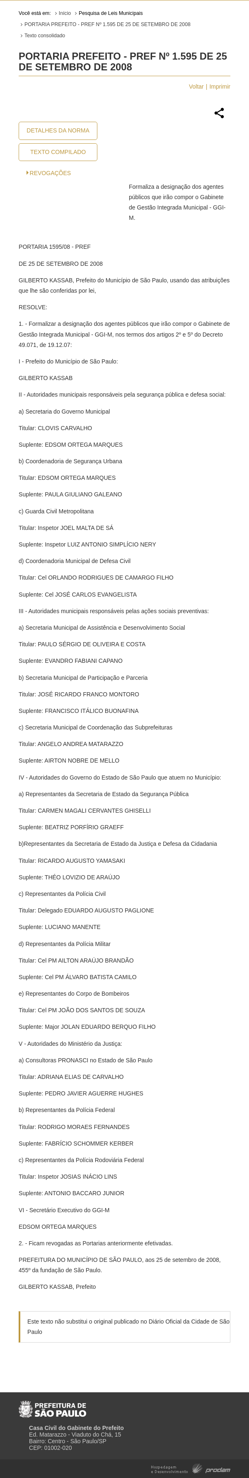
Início (65, 13)
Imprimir (219, 86)
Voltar (196, 86)
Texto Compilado (58, 152)
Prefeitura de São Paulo (52, 1406)
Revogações (50, 173)
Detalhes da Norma (58, 130)
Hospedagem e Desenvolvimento (190, 1468)
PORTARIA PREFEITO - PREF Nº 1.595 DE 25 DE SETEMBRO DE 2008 (107, 24)
